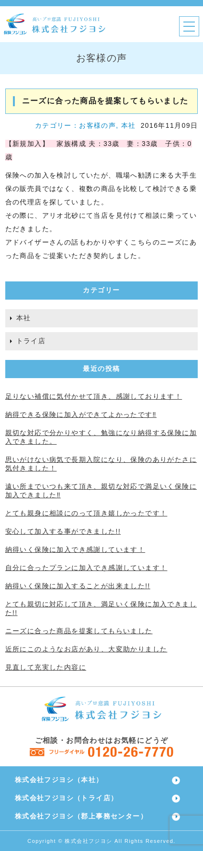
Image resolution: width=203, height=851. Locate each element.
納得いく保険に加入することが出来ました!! (77, 586)
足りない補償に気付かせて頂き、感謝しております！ (93, 396)
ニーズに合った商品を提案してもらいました (79, 631)
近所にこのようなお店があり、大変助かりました (86, 649)
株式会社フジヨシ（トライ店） (66, 798)
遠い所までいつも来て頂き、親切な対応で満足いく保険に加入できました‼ (101, 490)
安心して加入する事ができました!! (63, 531)
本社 (128, 125)
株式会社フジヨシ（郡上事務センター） (81, 816)
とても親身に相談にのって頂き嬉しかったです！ (86, 513)
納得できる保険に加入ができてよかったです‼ (81, 414)
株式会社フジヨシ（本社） (59, 780)
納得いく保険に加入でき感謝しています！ (75, 549)
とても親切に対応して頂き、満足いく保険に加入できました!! (101, 608)
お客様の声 (97, 125)
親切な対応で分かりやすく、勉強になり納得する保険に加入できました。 (101, 437)
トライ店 (31, 341)
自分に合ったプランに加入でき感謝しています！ (86, 567)
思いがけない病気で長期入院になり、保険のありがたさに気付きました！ (101, 464)
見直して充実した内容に (45, 667)
